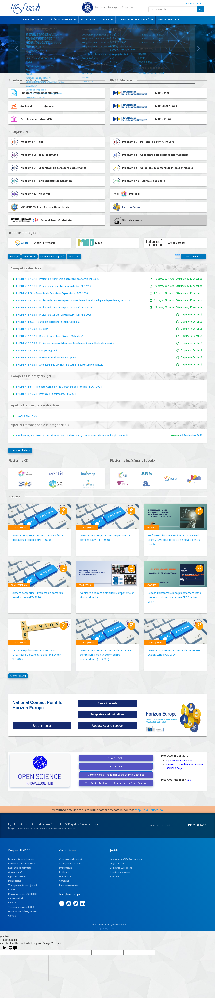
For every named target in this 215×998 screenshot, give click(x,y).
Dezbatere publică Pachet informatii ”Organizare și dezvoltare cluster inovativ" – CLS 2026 (38, 654)
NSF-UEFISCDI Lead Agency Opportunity (44, 207)
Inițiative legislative (120, 872)
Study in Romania (33, 242)
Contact (12, 915)
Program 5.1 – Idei (26, 141)
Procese (114, 876)
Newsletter (29, 256)
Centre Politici (15, 898)
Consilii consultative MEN (36, 119)
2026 (199, 435)
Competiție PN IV (19, 527)
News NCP (151, 527)
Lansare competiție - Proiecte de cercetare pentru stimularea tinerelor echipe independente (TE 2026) (106, 654)
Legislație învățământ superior (126, 859)
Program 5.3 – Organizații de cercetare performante (48, 168)
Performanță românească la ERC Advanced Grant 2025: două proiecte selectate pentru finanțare (174, 540)
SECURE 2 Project (175, 768)
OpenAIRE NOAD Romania (179, 760)
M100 (90, 242)
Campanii (64, 880)
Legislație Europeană (121, 867)
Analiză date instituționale (37, 106)
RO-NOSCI (116, 766)
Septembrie (190, 435)
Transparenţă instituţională (22, 885)
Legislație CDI (117, 863)
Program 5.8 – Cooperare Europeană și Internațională (150, 154)
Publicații (74, 256)
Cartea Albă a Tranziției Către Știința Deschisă (116, 774)
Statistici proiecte (129, 220)
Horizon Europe (131, 207)
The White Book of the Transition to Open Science (116, 783)
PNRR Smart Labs (165, 106)
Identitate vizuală (68, 885)
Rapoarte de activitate (20, 867)
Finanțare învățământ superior (39, 93)
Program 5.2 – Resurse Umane (34, 154)
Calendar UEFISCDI (193, 256)
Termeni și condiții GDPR (21, 906)
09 (181, 435)
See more (42, 726)
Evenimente (65, 867)
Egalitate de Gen (17, 876)
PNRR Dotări (162, 93)
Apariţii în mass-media (70, 863)
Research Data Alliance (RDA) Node (184, 764)
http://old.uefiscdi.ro (149, 810)
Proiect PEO (85, 585)
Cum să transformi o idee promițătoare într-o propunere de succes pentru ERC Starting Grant (175, 597)
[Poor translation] (12, 947)
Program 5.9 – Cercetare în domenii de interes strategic (152, 168)
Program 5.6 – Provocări (30, 194)
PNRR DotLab (163, 119)
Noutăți (14, 256)
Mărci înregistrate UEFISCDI (22, 893)
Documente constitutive (21, 859)
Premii (11, 889)
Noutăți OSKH (116, 758)
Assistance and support (107, 725)
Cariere (12, 902)
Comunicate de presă (52, 256)
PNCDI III (126, 194)
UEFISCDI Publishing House (22, 911)
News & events (107, 703)
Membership (15, 880)
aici (189, 780)
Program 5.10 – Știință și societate (138, 181)
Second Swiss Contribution (42, 220)
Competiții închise (20, 450)
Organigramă (15, 872)
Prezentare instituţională (21, 863)
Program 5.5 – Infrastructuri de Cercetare (41, 181)
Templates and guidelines (107, 714)
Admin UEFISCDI (193, 3)
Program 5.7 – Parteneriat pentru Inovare (143, 141)
